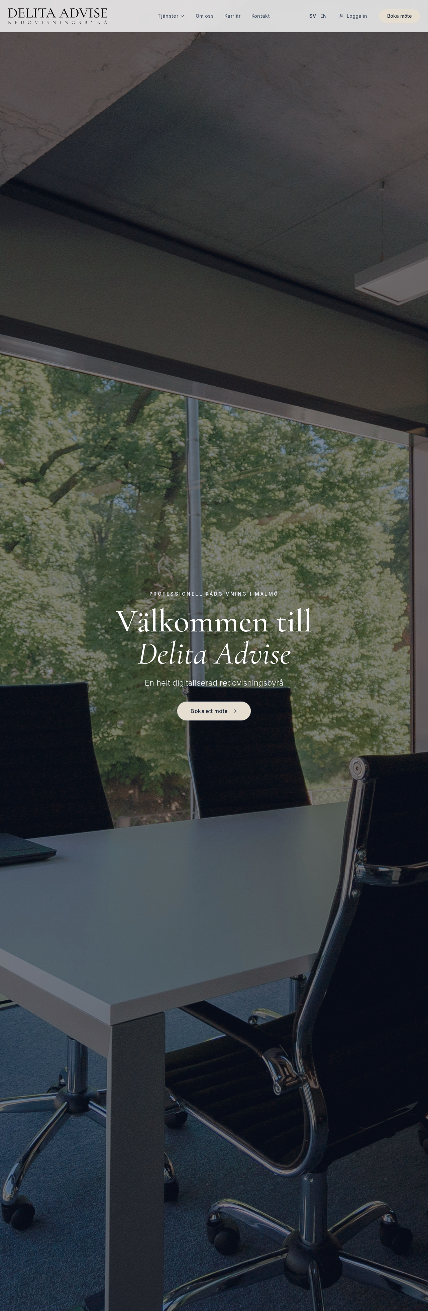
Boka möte (399, 16)
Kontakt (260, 16)
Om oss (205, 16)
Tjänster (171, 16)
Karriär (232, 16)
